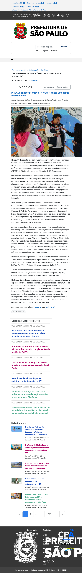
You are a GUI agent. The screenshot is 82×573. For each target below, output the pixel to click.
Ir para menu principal (35, 3)
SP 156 (33, 16)
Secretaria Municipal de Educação (25, 70)
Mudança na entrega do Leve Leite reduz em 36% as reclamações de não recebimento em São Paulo (29, 394)
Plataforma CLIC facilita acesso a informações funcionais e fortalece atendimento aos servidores (28, 333)
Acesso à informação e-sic (22, 14)
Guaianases (33, 80)
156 (45, 535)
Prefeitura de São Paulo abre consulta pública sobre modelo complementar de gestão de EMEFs (30, 349)
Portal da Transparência (20, 16)
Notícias (54, 50)
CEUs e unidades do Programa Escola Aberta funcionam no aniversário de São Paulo (30, 365)
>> (56, 514)
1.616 (49, 514)
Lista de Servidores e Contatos (47, 541)
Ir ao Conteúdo (19, 3)
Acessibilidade (33, 6)
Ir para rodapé (18, 6)
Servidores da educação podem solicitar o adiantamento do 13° (26, 379)
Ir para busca (51, 3)
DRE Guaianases (18, 312)
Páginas (45, 50)
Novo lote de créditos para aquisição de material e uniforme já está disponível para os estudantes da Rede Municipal (30, 410)
